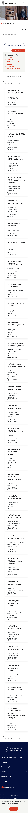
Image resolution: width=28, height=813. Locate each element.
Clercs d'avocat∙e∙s (11, 66)
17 (14, 83)
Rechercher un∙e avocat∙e (9, 34)
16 (11, 83)
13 (24, 81)
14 (5, 83)
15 (8, 83)
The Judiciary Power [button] (14, 767)
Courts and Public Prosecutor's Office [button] (14, 757)
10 (15, 81)
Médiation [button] (14, 762)
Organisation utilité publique (13, 68)
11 (18, 81)
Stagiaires (9, 64)
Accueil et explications (15, 45)
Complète (9, 57)
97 (20, 83)
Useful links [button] (14, 781)
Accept (13, 810)
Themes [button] (14, 772)
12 (21, 81)
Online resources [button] (14, 776)
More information (12, 806)
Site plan (14, 798)
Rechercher (19, 50)
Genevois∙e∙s (10, 59)
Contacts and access (9, 787)
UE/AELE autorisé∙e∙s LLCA (13, 61)
